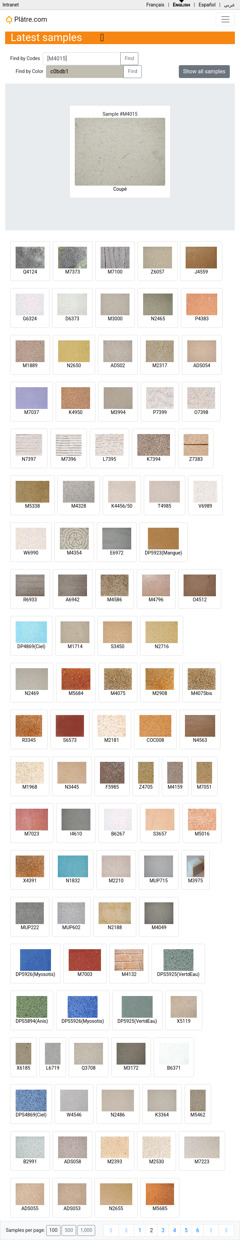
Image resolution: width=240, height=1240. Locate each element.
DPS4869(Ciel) (31, 1114)
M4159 (175, 787)
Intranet (10, 4)
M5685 (160, 1208)
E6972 (116, 553)
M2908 (159, 693)
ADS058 (72, 1161)
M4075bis (201, 693)
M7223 (201, 1161)
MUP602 (71, 927)
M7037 (31, 412)
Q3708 (89, 1068)
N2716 (162, 646)
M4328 (78, 506)
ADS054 (201, 365)
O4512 (200, 599)
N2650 (74, 365)
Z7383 (196, 459)
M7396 (68, 459)
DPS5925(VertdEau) (178, 974)
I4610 (76, 834)
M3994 (118, 412)
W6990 (30, 553)
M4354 (74, 553)
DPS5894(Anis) (32, 1021)
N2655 (116, 1208)
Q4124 (30, 272)
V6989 (205, 506)
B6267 (118, 834)
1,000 (86, 1230)
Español (207, 4)
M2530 (156, 1161)
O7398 (201, 412)
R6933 (30, 599)
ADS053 (72, 1208)
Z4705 (146, 787)
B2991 (30, 1161)
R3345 (29, 740)
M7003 (85, 974)
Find (129, 58)
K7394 (153, 459)
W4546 (74, 1114)
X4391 (30, 880)
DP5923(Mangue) (163, 553)
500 (69, 1230)
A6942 (73, 599)
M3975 (195, 880)
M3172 (131, 1068)
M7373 (72, 272)
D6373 (72, 318)
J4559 (201, 272)
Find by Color (29, 71)
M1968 (29, 787)
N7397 (29, 459)
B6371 (174, 1068)
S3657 (160, 834)
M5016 (202, 834)
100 (53, 1230)
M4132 (129, 974)
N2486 (118, 1114)
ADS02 (117, 365)
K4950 (75, 412)
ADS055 (29, 1208)
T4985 (164, 506)
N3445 (72, 787)
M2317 (159, 365)
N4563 (200, 740)
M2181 (111, 740)
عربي (229, 4)
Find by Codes (25, 58)
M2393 (114, 1161)
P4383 (202, 318)
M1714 (75, 646)
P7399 (160, 412)
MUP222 (30, 927)
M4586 (114, 599)
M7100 (115, 272)
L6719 (52, 1068)
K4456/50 (122, 506)
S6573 (70, 740)
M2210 (116, 880)
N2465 (158, 318)
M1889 (30, 365)
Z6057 (158, 272)
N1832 (73, 880)
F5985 (112, 787)
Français (155, 4)
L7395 (109, 459)
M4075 (117, 693)
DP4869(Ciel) (31, 646)
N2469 (32, 693)
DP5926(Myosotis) (35, 974)
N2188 (115, 927)
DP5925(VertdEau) (137, 1021)
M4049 (159, 927)
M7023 (31, 834)
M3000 (115, 318)
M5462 (197, 1114)
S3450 (117, 646)
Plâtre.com (26, 19)
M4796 (156, 599)
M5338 (32, 506)
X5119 (183, 1021)
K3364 (162, 1114)
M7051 (204, 787)
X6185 (23, 1068)
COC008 (155, 740)
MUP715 (159, 880)
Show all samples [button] (204, 71)
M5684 (76, 693)
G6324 (30, 318)
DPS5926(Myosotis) (83, 1021)
